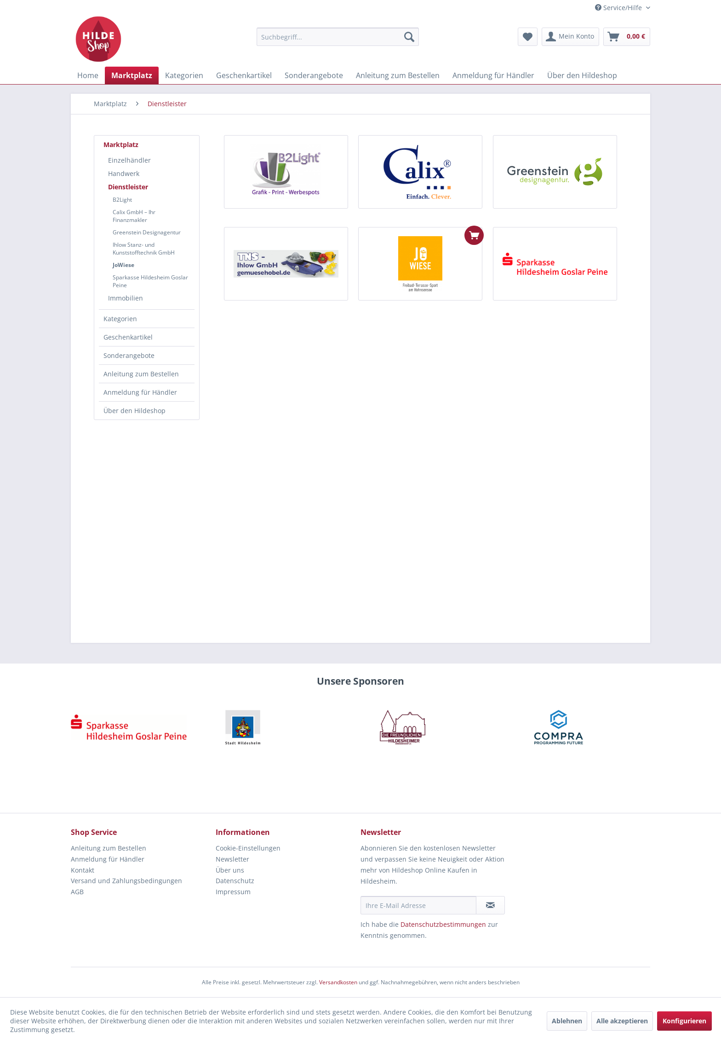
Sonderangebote (128, 355)
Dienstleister (128, 186)
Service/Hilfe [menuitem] (619, 7)
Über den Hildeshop (134, 410)
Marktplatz (120, 144)
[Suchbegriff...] (338, 37)
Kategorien (120, 318)
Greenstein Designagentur (147, 232)
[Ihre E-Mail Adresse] (418, 905)
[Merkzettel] (528, 37)
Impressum (233, 891)
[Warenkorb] (626, 37)
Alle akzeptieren (622, 1020)
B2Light (122, 200)
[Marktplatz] (132, 75)
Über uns (230, 870)
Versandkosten (338, 982)
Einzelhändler (129, 160)
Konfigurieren (684, 1020)
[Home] (88, 75)
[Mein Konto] (570, 37)
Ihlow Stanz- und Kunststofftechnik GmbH (144, 248)
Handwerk (123, 173)
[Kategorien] (184, 75)
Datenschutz (235, 880)
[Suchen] (409, 37)
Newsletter (232, 859)
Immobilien (125, 298)
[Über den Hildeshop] (582, 75)
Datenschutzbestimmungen (443, 924)
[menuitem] (338, 37)
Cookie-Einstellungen (248, 848)
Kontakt (82, 870)
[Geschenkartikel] (244, 75)
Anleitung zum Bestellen (141, 373)
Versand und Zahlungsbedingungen (126, 880)
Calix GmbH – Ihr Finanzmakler (134, 216)
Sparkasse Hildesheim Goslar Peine (150, 281)
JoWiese (123, 265)
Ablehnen (567, 1020)
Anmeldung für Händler (140, 392)
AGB (77, 891)
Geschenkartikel (128, 337)
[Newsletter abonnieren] (490, 905)
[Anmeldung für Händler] (493, 75)
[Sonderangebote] (313, 75)
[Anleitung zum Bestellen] (397, 75)
